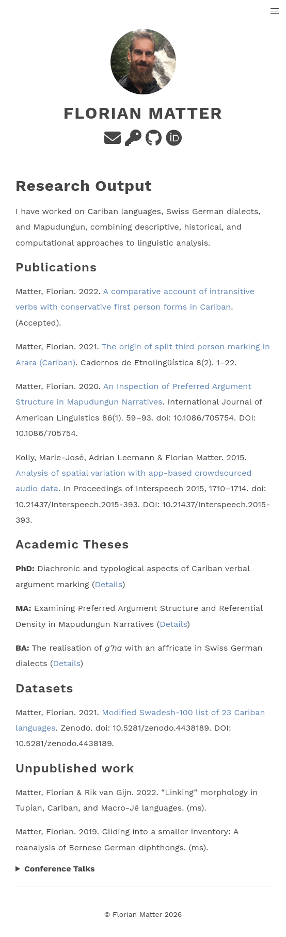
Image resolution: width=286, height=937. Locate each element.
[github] (154, 141)
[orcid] (174, 141)
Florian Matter (143, 113)
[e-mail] (112, 141)
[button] (275, 11)
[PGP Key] (133, 141)
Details (108, 584)
